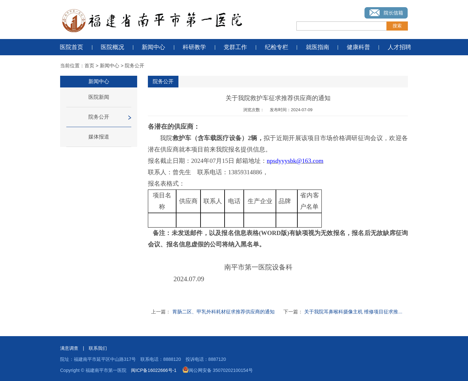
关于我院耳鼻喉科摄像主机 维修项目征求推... (353, 311)
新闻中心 (153, 47)
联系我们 (98, 348)
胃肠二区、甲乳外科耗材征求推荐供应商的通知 (223, 311)
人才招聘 (399, 47)
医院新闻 (98, 97)
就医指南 (317, 47)
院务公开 (134, 65)
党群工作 (235, 47)
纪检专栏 (276, 47)
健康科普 (358, 47)
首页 (89, 65)
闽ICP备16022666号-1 (153, 370)
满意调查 (69, 348)
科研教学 (194, 47)
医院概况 (112, 47)
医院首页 (71, 47)
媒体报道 (98, 136)
